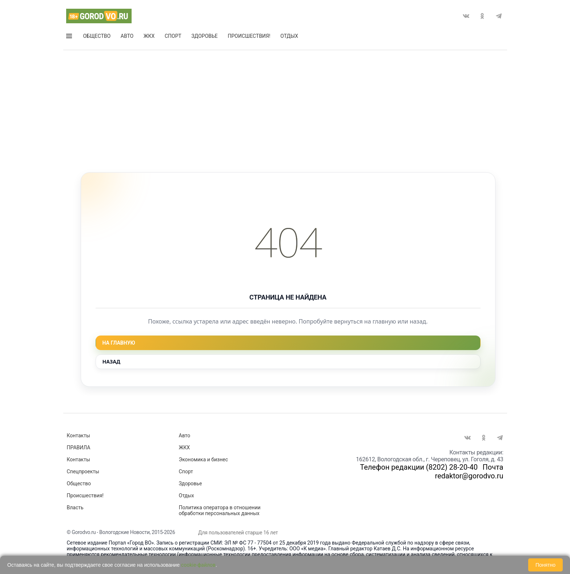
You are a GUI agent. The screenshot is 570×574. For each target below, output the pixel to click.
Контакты (78, 435)
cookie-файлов (198, 565)
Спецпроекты (83, 471)
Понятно (545, 565)
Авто (127, 36)
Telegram (498, 16)
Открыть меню (69, 36)
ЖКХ (149, 36)
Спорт (173, 36)
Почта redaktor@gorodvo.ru (469, 471)
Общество (97, 36)
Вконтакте (466, 16)
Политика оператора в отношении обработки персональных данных (220, 510)
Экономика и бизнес (203, 459)
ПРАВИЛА (79, 447)
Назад (111, 361)
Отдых (289, 36)
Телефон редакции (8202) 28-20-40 (419, 467)
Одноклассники (482, 16)
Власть (75, 507)
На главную (119, 343)
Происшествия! (249, 36)
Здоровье (205, 36)
